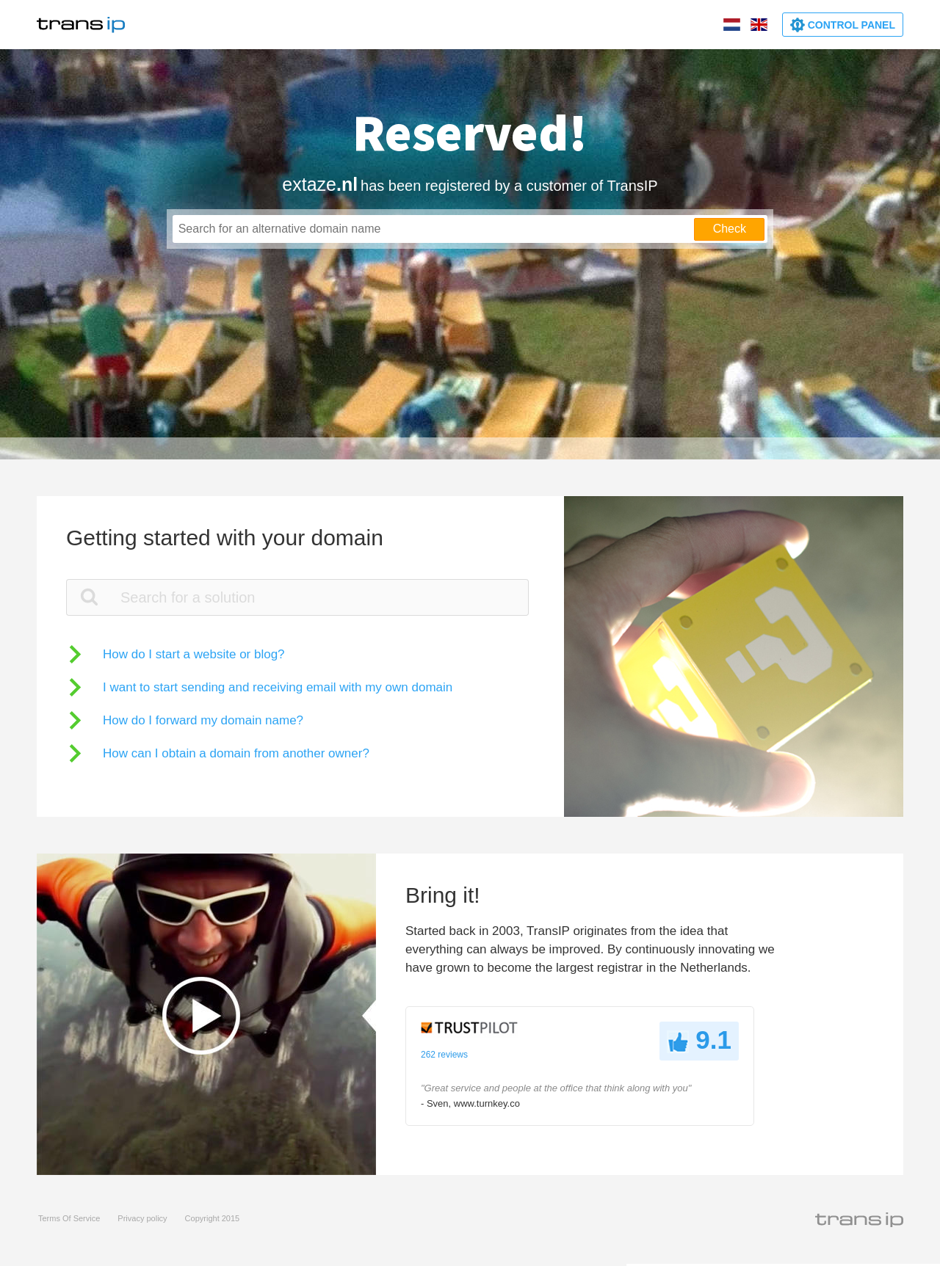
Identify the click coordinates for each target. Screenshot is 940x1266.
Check (729, 228)
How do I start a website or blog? (194, 654)
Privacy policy (142, 1218)
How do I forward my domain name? (203, 720)
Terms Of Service (69, 1218)
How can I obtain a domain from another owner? (236, 753)
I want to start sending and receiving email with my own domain (277, 687)
